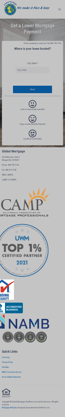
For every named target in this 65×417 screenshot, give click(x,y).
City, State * (32, 63)
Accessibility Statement (11, 377)
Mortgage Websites (9, 407)
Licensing (5, 357)
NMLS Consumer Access (12, 372)
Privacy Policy (7, 362)
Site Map (5, 367)
